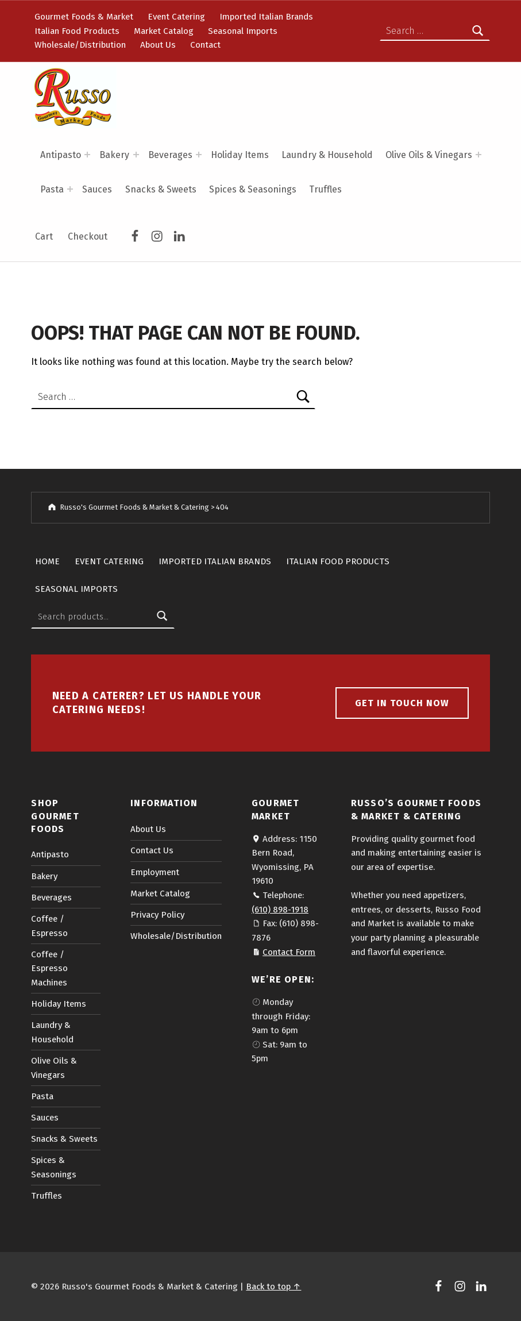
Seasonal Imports (242, 31)
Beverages (170, 154)
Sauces (97, 189)
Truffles (325, 189)
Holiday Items (240, 154)
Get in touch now (402, 703)
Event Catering (176, 16)
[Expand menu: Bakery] (136, 154)
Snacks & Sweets (160, 189)
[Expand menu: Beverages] (199, 154)
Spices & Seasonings (252, 189)
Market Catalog (164, 31)
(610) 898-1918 (280, 909)
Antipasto (60, 154)
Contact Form (289, 952)
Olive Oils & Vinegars (428, 154)
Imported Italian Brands (266, 16)
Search (162, 616)
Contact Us (151, 850)
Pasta (52, 189)
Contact (205, 45)
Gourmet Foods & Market (83, 16)
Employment (154, 872)
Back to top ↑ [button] (273, 1286)
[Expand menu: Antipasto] (87, 154)
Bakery (114, 154)
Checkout (87, 236)
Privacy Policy (157, 915)
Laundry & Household (327, 154)
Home (47, 561)
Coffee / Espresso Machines (49, 968)
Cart (44, 236)
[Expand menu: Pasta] (70, 189)
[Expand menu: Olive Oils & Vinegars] (478, 154)
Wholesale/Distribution (80, 45)
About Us (158, 45)
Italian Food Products (76, 31)
